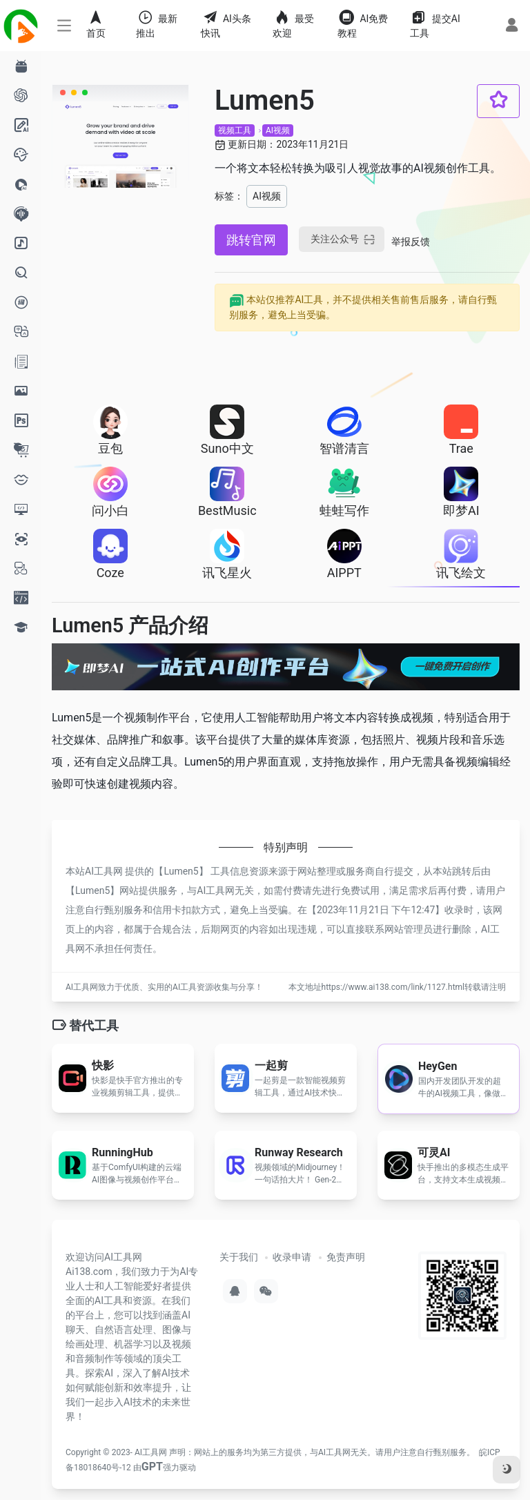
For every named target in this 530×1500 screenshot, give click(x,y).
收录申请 (292, 1257)
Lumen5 (181, 871)
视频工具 (234, 130)
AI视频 (278, 130)
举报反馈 (410, 241)
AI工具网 (151, 1452)
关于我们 (238, 1257)
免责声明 (345, 1257)
